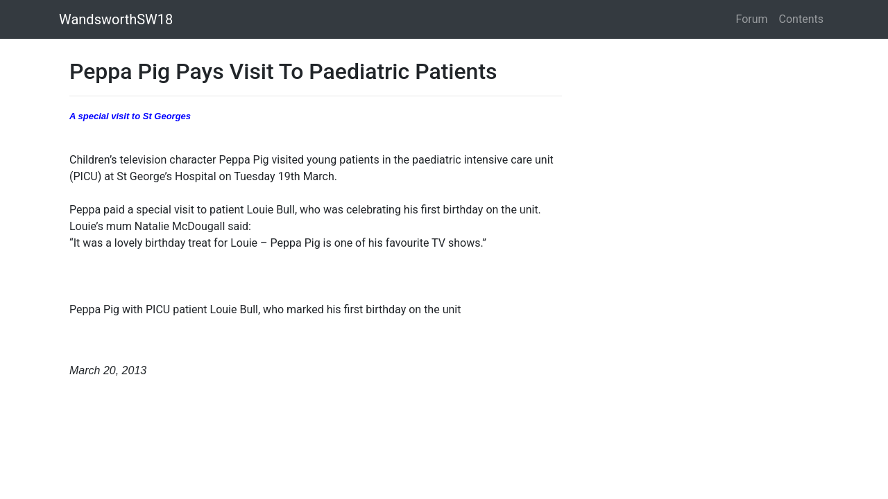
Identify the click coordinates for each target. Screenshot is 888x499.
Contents (801, 19)
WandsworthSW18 (116, 19)
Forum (752, 19)
